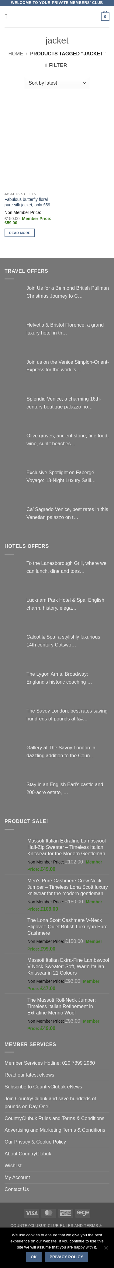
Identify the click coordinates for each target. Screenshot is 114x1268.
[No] (105, 1249)
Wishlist (13, 1165)
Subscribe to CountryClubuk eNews (43, 1086)
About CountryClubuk (28, 1153)
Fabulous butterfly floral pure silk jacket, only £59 (27, 202)
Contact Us (17, 1189)
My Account (17, 1177)
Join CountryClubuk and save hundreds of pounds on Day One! (50, 1102)
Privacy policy (66, 1257)
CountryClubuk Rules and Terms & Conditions (54, 1118)
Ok (34, 1257)
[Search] (94, 17)
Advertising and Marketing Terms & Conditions (55, 1130)
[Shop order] (57, 83)
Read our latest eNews (29, 1074)
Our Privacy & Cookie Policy (35, 1141)
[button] (8, 16)
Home (16, 53)
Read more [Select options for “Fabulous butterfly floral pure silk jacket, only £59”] (19, 233)
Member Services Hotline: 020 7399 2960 (50, 1063)
